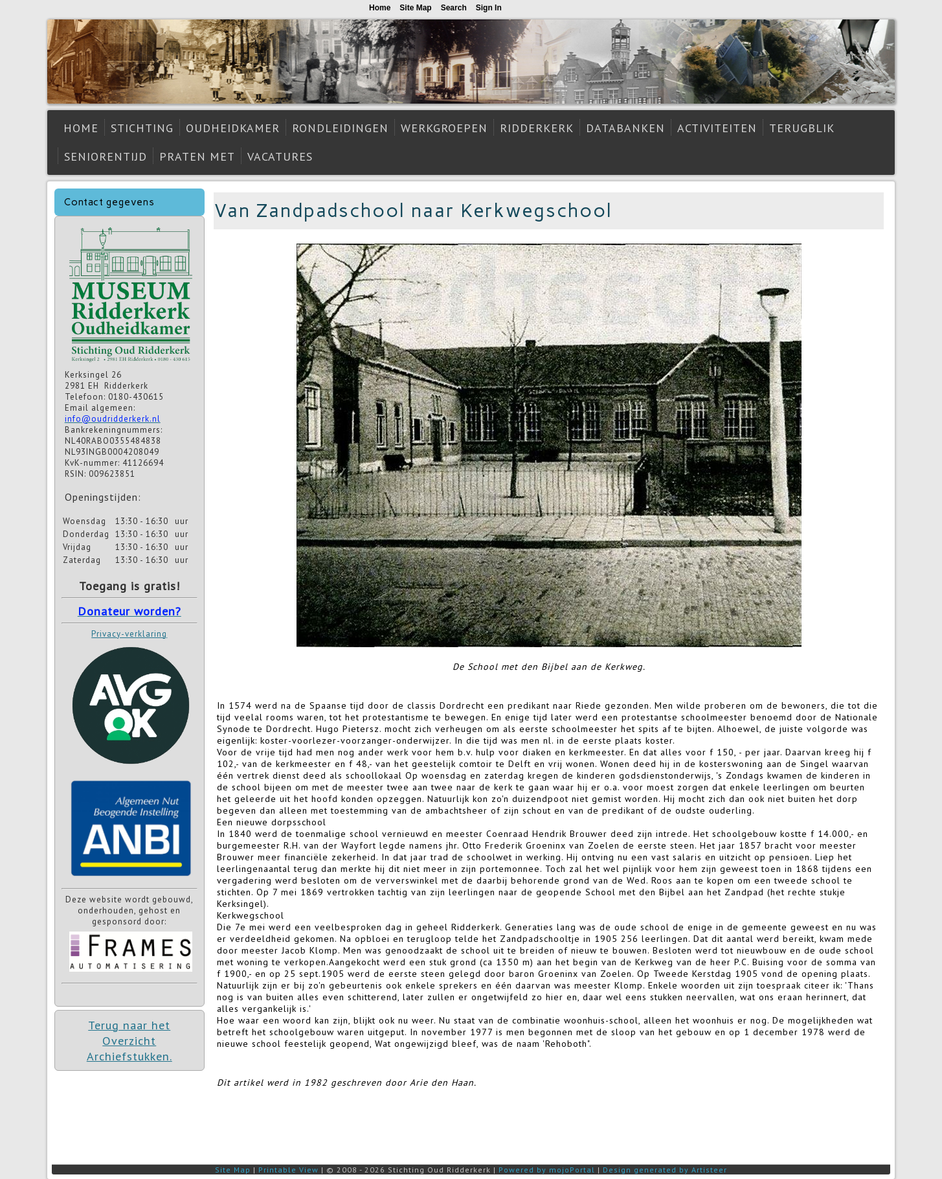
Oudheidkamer (233, 127)
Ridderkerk (537, 127)
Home (80, 127)
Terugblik (802, 127)
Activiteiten (717, 127)
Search (454, 7)
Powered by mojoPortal (547, 1169)
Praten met (197, 156)
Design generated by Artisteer (665, 1169)
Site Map (233, 1169)
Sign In (489, 7)
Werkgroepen (444, 127)
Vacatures (280, 156)
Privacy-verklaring (129, 633)
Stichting (142, 127)
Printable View (288, 1169)
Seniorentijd (105, 156)
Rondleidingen (340, 127)
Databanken (625, 127)
